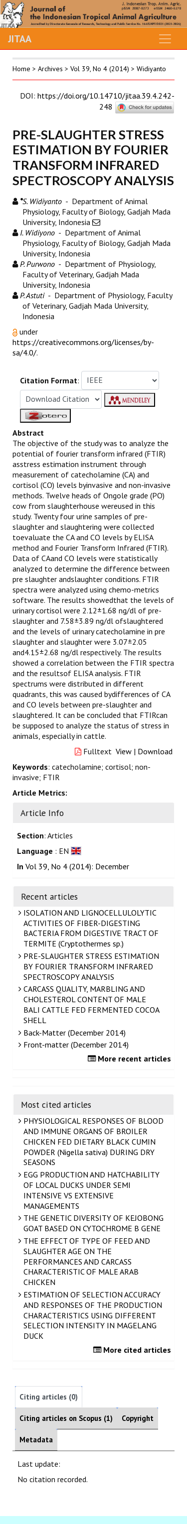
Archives (50, 68)
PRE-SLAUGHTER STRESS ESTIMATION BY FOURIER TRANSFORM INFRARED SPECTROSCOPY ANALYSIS (90, 966)
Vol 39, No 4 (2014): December (77, 866)
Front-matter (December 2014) (75, 1045)
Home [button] (21, 68)
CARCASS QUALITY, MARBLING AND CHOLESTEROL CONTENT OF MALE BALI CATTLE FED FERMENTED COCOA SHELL (90, 1004)
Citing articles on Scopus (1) (66, 1418)
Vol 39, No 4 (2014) (99, 68)
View (124, 751)
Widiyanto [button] (151, 68)
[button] (15, 332)
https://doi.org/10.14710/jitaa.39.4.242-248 (106, 101)
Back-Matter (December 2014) (73, 1033)
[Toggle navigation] (165, 39)
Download (155, 751)
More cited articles (133, 1350)
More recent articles (130, 1058)
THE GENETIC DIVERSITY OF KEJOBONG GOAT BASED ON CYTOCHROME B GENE (92, 1223)
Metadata (36, 1439)
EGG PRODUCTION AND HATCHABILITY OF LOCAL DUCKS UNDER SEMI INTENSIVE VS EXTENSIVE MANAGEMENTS (90, 1190)
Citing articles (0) (48, 1397)
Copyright (138, 1418)
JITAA (19, 38)
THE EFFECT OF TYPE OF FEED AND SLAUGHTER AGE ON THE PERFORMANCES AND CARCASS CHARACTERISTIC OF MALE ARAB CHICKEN (85, 1261)
